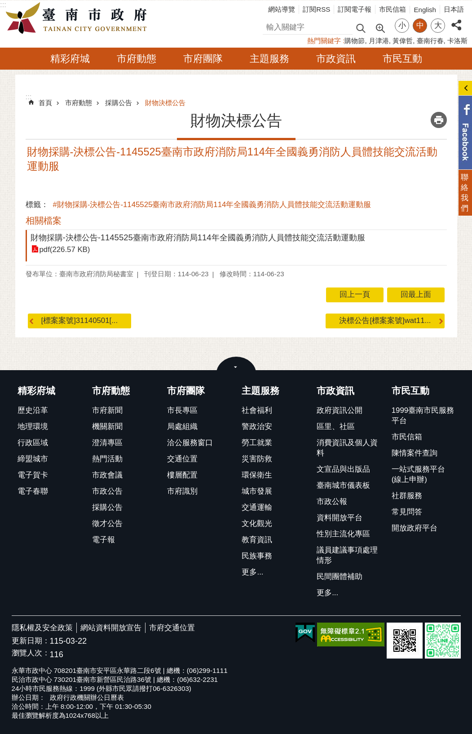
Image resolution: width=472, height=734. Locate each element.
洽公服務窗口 (190, 442)
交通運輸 (257, 507)
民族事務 (257, 556)
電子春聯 (33, 491)
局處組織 (182, 426)
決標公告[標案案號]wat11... (385, 320)
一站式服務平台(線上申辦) (418, 474)
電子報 (103, 539)
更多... (252, 572)
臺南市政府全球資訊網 (78, 18)
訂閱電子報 (354, 9)
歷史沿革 (33, 410)
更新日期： (31, 641)
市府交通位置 (172, 627)
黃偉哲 (403, 40)
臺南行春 (430, 40)
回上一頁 (355, 294)
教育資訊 (257, 539)
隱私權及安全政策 (42, 627)
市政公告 (107, 491)
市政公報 (332, 501)
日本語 (454, 9)
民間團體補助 (339, 576)
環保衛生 (257, 475)
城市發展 (257, 491)
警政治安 (257, 426)
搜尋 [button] (361, 28)
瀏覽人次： (31, 653)
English (425, 9)
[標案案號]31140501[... (79, 320)
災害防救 (257, 459)
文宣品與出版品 (343, 469)
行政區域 (33, 442)
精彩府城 (70, 58)
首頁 (45, 102)
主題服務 (269, 58)
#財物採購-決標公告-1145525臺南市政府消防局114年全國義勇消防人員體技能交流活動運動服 (212, 204)
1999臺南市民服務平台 (423, 415)
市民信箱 (392, 9)
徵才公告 (107, 523)
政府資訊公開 (339, 410)
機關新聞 (107, 426)
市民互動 (402, 58)
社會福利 (257, 410)
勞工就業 (257, 442)
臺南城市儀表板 (343, 485)
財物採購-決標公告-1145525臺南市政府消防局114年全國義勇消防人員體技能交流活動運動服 (198, 237)
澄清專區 (107, 442)
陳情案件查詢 (414, 453)
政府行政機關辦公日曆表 (87, 697)
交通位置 (182, 459)
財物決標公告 (165, 102)
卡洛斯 (457, 40)
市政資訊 (336, 58)
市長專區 (182, 410)
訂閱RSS (316, 9)
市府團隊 (203, 58)
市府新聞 (107, 410)
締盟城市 (33, 459)
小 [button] (402, 25)
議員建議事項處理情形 (347, 555)
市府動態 (136, 58)
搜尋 (270, 26)
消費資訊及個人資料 (347, 447)
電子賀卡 (33, 475)
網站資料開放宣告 (110, 627)
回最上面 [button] (416, 294)
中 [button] (420, 25)
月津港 (379, 40)
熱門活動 (107, 459)
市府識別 (182, 491)
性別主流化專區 (343, 534)
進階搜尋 (380, 27)
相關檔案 (44, 221)
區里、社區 (336, 426)
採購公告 (118, 102)
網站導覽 (281, 9)
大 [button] (438, 25)
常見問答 (407, 512)
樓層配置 (182, 475)
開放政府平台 (414, 528)
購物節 (354, 40)
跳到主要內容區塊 (4, 4)
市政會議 (107, 475)
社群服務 (407, 495)
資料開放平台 (339, 517)
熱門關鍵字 (324, 40)
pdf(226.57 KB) (65, 249)
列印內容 (439, 120)
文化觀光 (257, 523)
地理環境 (33, 426)
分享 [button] (456, 20)
